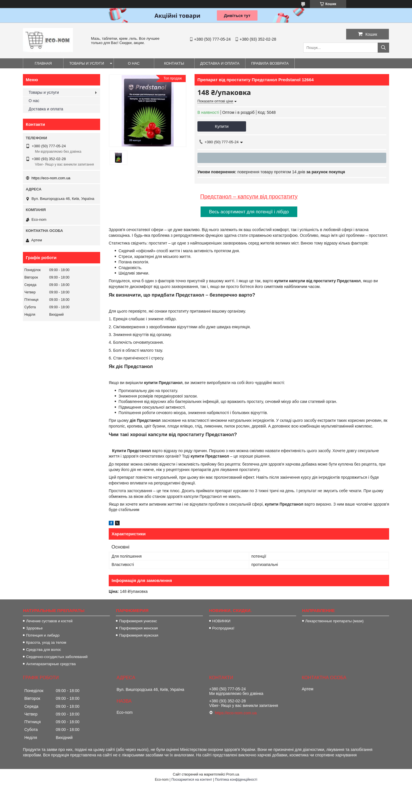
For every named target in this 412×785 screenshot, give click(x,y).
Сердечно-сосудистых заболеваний (57, 657)
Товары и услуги (86, 63)
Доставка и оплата (219, 63)
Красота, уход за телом (46, 642)
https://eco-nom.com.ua (50, 178)
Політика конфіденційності (236, 780)
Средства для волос (43, 649)
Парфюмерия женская (138, 628)
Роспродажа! (223, 628)
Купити (222, 126)
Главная (43, 63)
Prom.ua (232, 774)
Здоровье (34, 628)
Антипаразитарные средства (51, 664)
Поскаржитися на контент (191, 780)
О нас (134, 63)
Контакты (174, 63)
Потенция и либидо (43, 635)
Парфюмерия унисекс (138, 621)
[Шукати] (383, 48)
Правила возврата (270, 63)
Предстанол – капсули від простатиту (249, 196)
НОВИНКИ (221, 621)
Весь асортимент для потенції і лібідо (249, 211)
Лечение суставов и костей (49, 621)
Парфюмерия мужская (138, 635)
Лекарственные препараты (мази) (334, 621)
